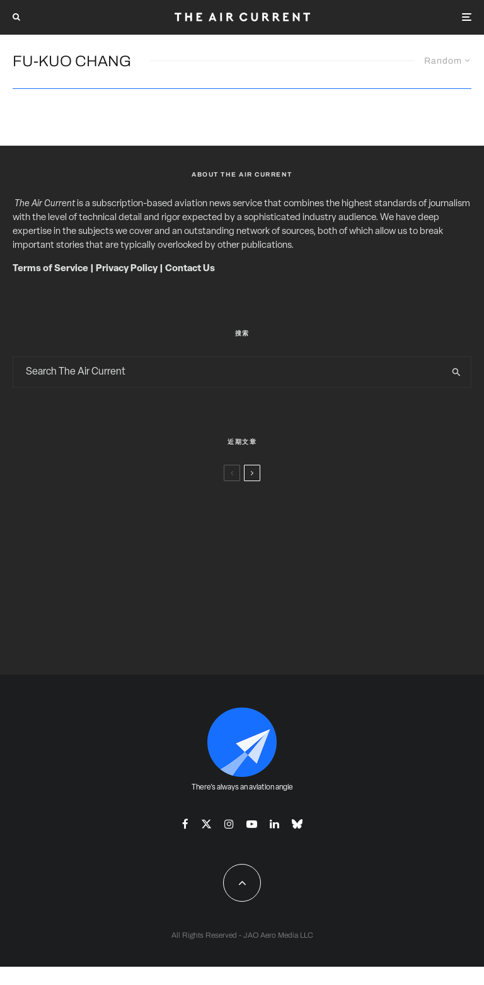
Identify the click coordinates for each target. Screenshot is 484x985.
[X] (206, 824)
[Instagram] (229, 824)
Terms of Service (50, 269)
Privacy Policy (127, 269)
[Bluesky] (297, 824)
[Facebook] (185, 824)
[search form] (227, 372)
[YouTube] (251, 824)
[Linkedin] (274, 824)
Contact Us (190, 269)
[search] (456, 372)
